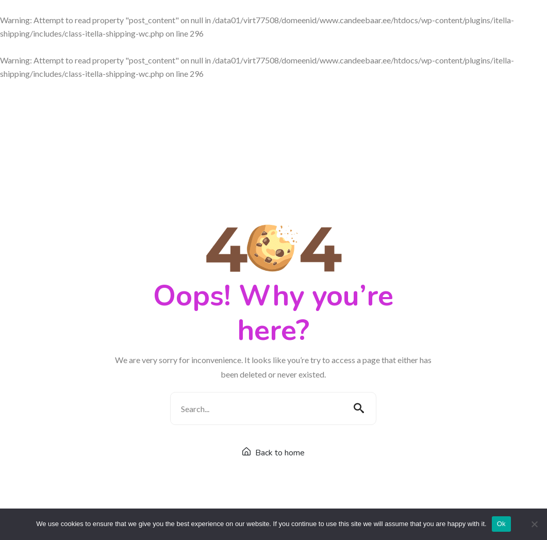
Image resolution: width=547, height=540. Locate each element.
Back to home (273, 453)
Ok (501, 524)
